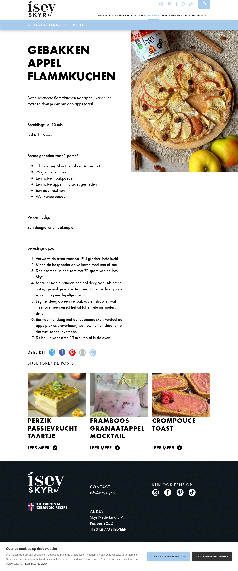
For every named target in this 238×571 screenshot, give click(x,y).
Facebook (176, 4)
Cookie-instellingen (212, 556)
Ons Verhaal (120, 15)
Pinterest (183, 4)
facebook (62, 352)
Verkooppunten (172, 15)
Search (204, 4)
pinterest (72, 352)
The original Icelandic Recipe (47, 507)
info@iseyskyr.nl (103, 493)
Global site (161, 4)
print (92, 352)
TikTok (191, 4)
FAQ (187, 15)
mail (82, 352)
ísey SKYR (42, 9)
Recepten (153, 15)
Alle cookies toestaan (168, 556)
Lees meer (39, 448)
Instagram (169, 4)
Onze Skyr (103, 15)
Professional (200, 15)
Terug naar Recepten (58, 25)
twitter (52, 352)
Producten (138, 15)
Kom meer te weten (36, 563)
